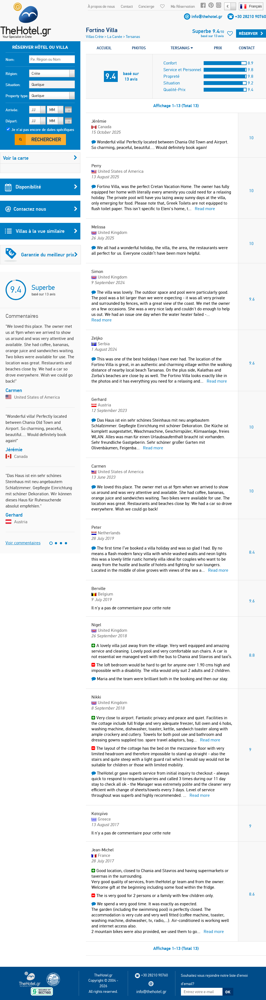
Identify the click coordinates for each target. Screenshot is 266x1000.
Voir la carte (40, 158)
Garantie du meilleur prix (41, 254)
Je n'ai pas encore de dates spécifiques (42, 129)
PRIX (218, 47)
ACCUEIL (104, 47)
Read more (205, 208)
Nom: (10, 59)
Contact (127, 6)
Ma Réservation (183, 6)
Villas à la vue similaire (41, 231)
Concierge (146, 6)
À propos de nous (101, 6)
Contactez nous (41, 209)
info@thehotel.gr (206, 16)
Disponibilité (41, 187)
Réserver (251, 33)
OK (227, 991)
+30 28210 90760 (250, 16)
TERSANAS (182, 47)
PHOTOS (139, 47)
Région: (12, 73)
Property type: (17, 95)
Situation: (13, 84)
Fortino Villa (101, 30)
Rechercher (46, 139)
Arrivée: (12, 109)
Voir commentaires (23, 542)
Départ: (11, 120)
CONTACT (247, 47)
